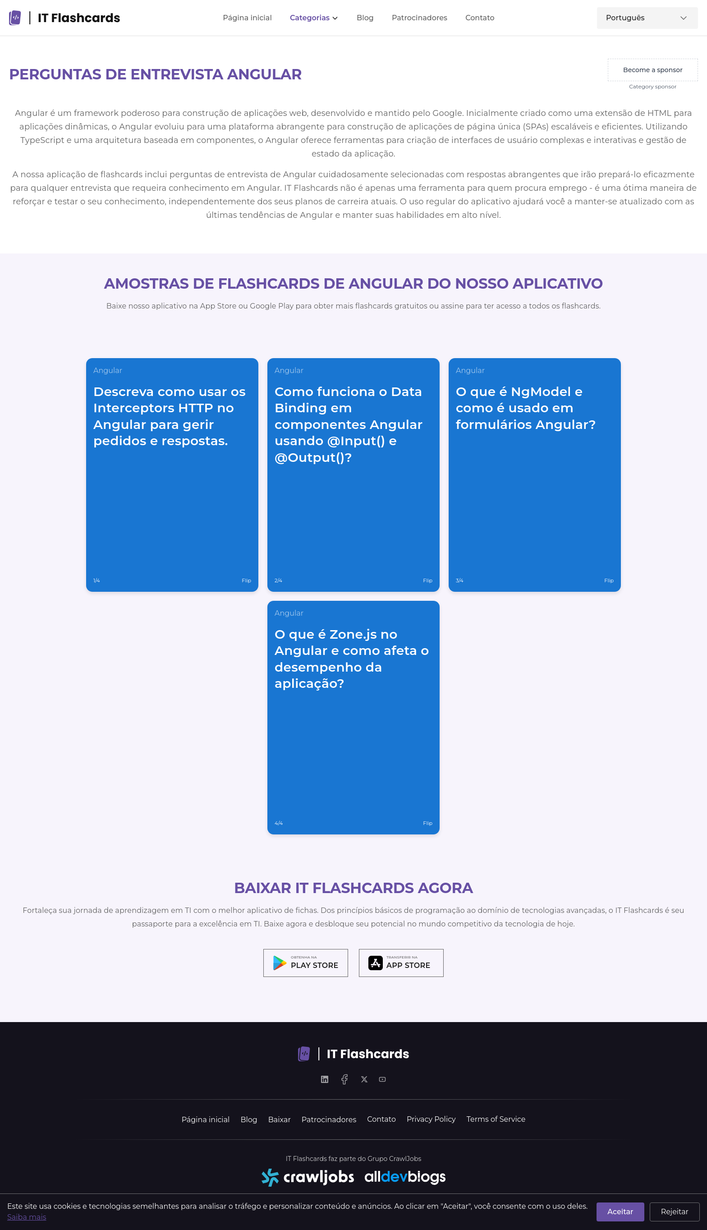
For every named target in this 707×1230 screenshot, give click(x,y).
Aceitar (620, 1211)
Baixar (279, 1119)
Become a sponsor (653, 70)
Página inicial (247, 18)
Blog (365, 18)
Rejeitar (675, 1211)
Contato (479, 18)
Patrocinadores (419, 18)
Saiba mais (26, 1217)
